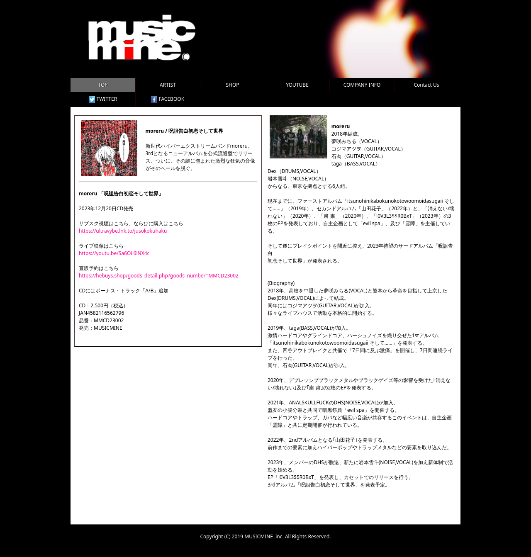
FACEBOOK (167, 98)
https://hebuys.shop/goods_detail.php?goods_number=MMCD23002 (159, 275)
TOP (102, 84)
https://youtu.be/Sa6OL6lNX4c (114, 253)
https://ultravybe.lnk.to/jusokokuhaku (123, 230)
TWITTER (103, 99)
